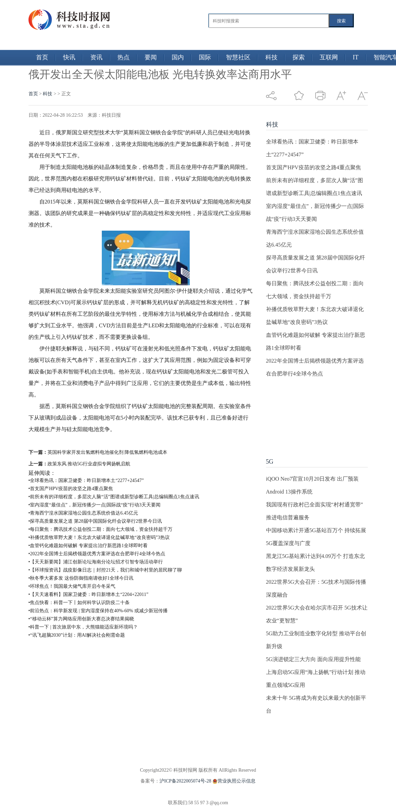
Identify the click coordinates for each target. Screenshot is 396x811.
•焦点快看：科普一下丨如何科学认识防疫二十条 (79, 602)
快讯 (69, 57)
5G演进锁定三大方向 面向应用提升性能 (313, 659)
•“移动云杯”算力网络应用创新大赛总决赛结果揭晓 (81, 618)
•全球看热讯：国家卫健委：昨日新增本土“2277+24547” (86, 480)
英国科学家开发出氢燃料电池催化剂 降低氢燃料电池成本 (108, 452)
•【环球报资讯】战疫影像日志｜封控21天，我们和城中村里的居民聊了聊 (105, 570)
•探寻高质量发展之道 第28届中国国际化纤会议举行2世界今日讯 (95, 521)
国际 (205, 57)
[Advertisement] (308, 414)
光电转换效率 (150, 441)
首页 (42, 57)
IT (356, 57)
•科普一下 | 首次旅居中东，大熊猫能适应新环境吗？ (83, 627)
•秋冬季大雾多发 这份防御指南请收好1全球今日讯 (81, 578)
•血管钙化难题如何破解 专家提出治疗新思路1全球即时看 (88, 545)
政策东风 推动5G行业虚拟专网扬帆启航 (89, 463)
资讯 (96, 57)
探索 (299, 57)
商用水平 (179, 441)
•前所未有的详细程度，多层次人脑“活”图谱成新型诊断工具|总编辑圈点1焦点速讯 (114, 496)
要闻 (151, 57)
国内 (178, 57)
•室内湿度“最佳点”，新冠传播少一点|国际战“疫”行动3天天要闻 (95, 504)
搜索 (341, 20)
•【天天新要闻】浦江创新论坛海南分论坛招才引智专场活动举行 (96, 561)
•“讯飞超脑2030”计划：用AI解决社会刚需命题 (77, 635)
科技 (271, 57)
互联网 (329, 57)
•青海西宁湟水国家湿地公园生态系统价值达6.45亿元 (83, 513)
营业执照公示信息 (233, 781)
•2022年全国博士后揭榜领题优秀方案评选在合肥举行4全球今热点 (97, 553)
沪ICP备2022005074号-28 (185, 781)
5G (270, 461)
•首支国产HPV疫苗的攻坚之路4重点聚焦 (71, 488)
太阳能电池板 (207, 441)
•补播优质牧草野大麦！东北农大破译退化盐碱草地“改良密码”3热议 (99, 537)
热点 (123, 57)
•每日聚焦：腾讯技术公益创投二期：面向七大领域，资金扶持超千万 (101, 529)
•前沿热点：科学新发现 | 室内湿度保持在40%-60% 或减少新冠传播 (98, 610)
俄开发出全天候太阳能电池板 (97, 441)
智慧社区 (238, 57)
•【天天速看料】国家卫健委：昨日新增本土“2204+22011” (89, 594)
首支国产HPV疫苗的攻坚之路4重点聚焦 (313, 167)
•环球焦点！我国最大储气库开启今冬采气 (72, 586)
